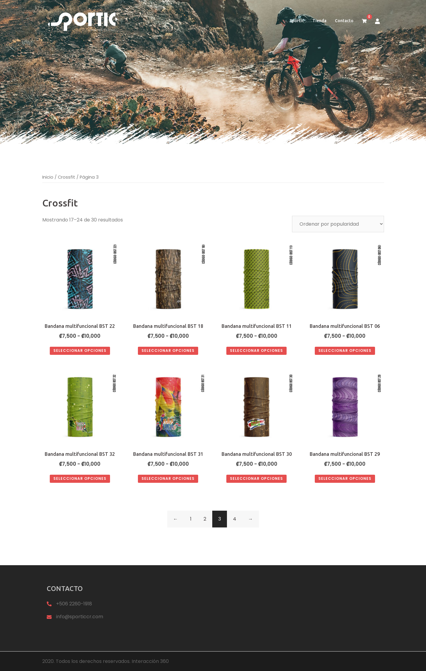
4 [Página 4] (234, 518)
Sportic (297, 20)
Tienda (319, 20)
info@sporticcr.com (79, 616)
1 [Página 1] (191, 518)
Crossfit (66, 177)
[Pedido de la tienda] (338, 224)
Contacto (344, 20)
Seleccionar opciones (79, 350)
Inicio (47, 177)
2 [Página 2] (205, 518)
